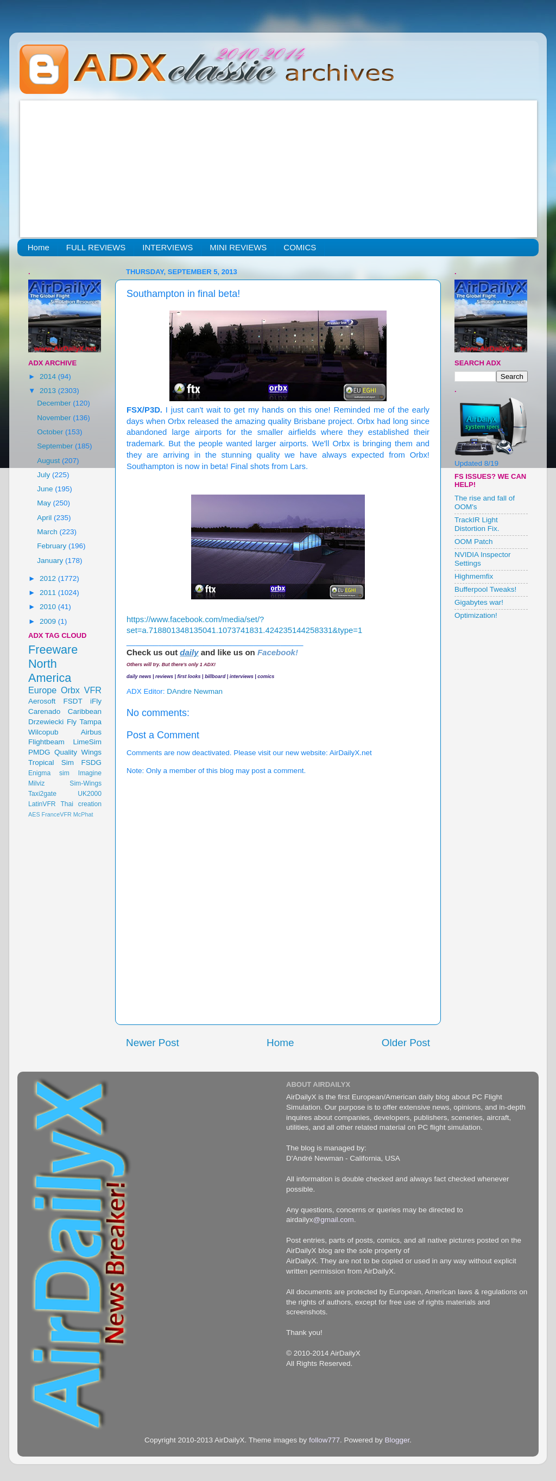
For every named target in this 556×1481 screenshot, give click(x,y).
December (55, 403)
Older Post (406, 1042)
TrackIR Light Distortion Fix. (477, 524)
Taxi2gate (42, 794)
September (56, 446)
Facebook (276, 652)
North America (49, 671)
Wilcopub (43, 732)
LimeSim (87, 742)
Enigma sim (49, 773)
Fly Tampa (84, 722)
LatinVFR (42, 804)
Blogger (396, 1440)
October (51, 432)
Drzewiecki (46, 722)
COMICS (299, 247)
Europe (42, 690)
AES (34, 814)
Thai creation (81, 804)
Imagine (90, 773)
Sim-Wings (86, 783)
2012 (49, 578)
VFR (93, 690)
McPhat (83, 814)
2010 (49, 607)
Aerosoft (41, 701)
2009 (49, 621)
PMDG (39, 752)
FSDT (73, 701)
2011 (49, 592)
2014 (49, 376)
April (45, 518)
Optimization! (475, 615)
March (48, 532)
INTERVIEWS (167, 247)
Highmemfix (473, 576)
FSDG (91, 762)
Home (38, 247)
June (46, 489)
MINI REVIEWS (238, 247)
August (49, 461)
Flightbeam (46, 742)
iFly (96, 701)
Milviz (36, 783)
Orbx (70, 690)
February (52, 546)
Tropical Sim (51, 762)
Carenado (44, 711)
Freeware (53, 649)
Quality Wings (78, 752)
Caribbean (85, 711)
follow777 (324, 1440)
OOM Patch (473, 541)
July (44, 475)
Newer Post (152, 1042)
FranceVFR (57, 814)
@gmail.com (333, 1220)
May (45, 503)
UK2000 (90, 794)
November (55, 418)
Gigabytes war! (478, 602)
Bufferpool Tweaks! (485, 589)
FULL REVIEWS (95, 247)
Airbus (91, 732)
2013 (49, 391)
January (51, 560)
